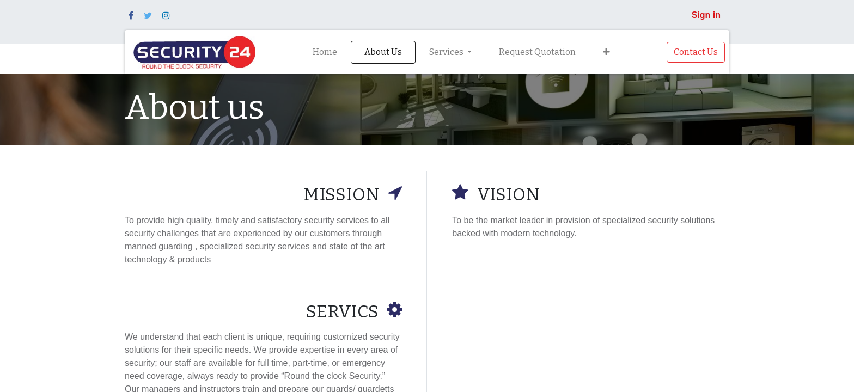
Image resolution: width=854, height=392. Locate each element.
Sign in (706, 15)
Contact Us (696, 52)
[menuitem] (325, 52)
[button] (606, 52)
